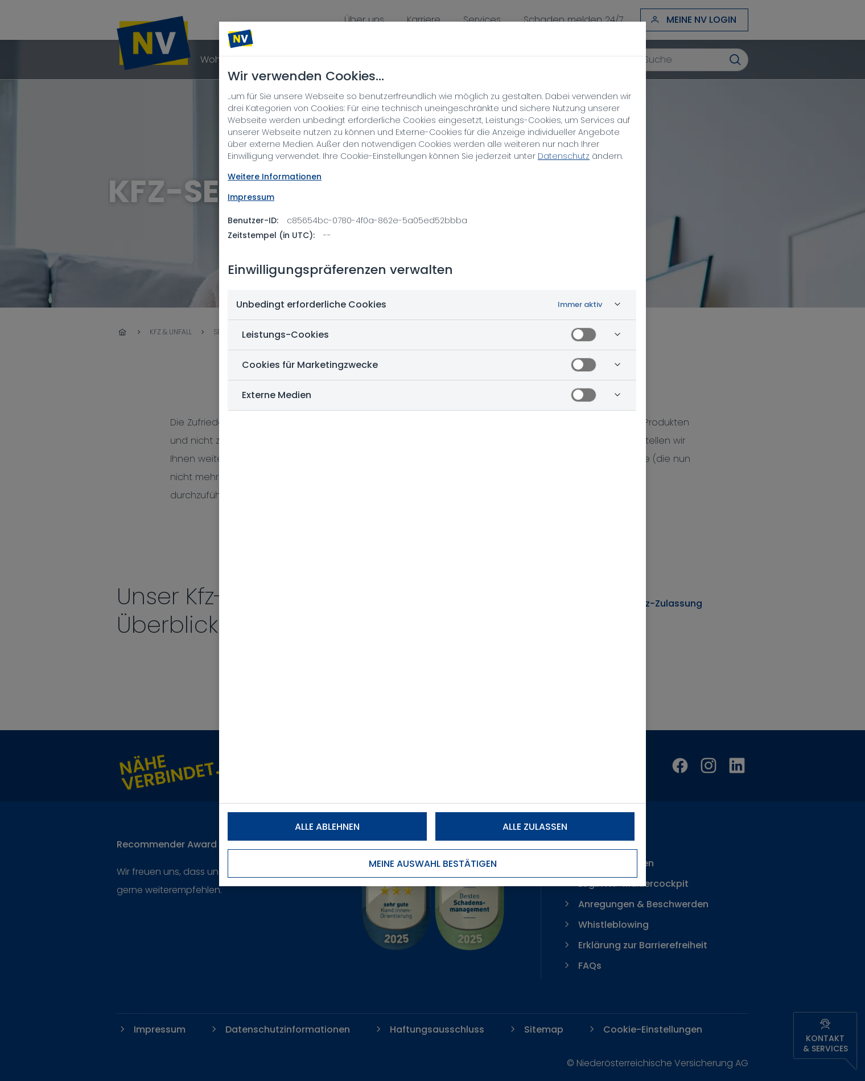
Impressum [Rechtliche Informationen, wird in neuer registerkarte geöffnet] (251, 197)
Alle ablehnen (327, 826)
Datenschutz (564, 156)
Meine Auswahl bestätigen (433, 863)
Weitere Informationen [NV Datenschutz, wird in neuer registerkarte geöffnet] (275, 176)
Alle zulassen (534, 826)
